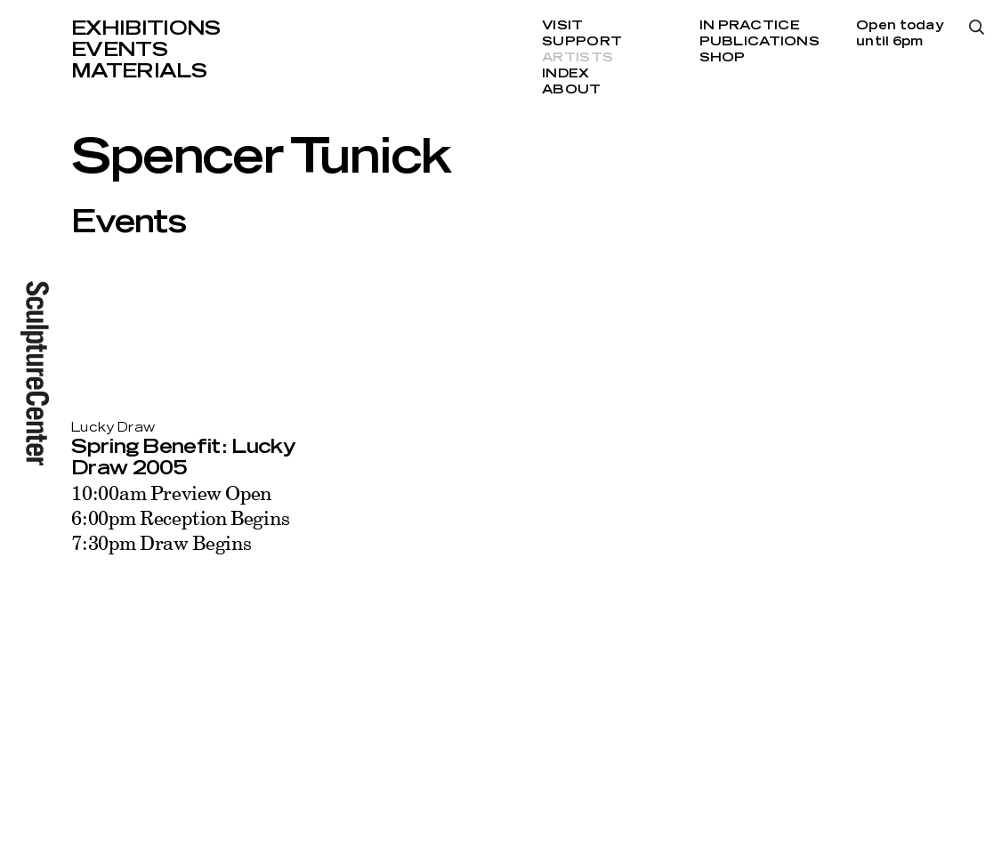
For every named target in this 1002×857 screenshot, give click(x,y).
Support (582, 42)
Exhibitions (146, 28)
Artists (577, 58)
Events (119, 50)
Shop (722, 58)
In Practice (749, 26)
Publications (759, 42)
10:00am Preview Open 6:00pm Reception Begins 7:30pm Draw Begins (180, 517)
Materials (138, 71)
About (571, 90)
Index (565, 74)
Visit (562, 26)
